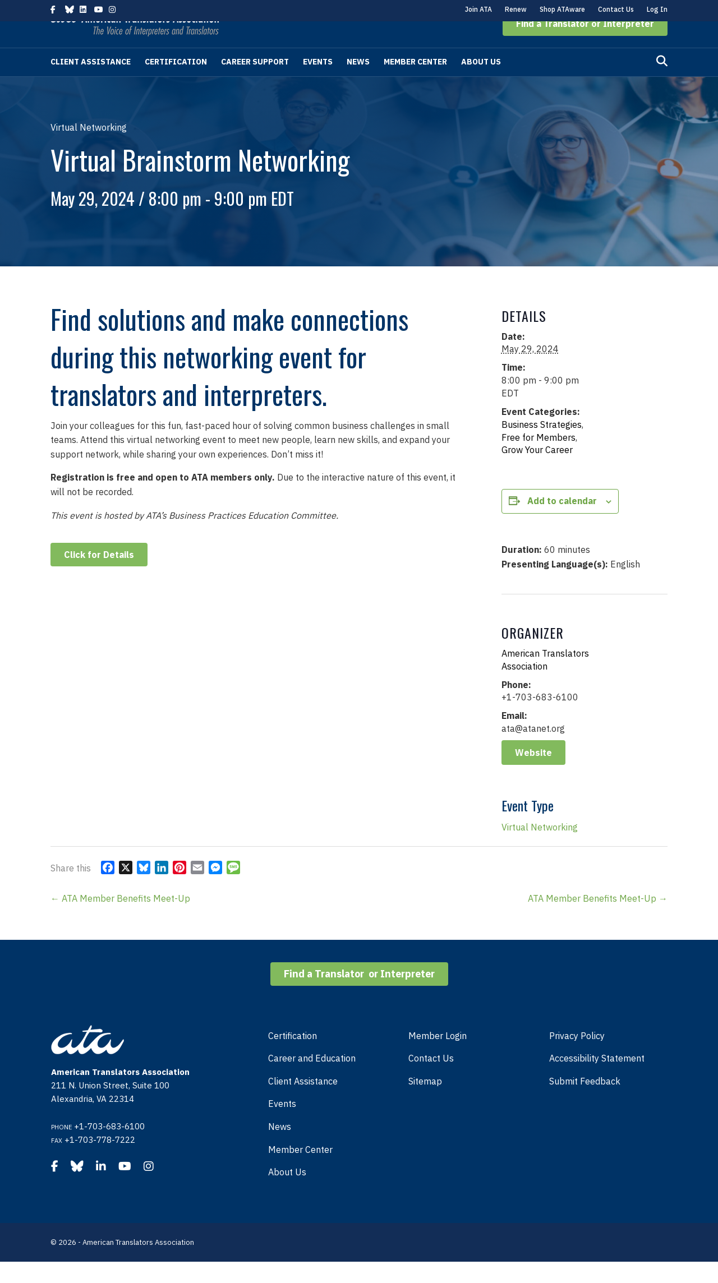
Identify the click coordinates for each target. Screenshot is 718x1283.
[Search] (662, 82)
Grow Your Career (537, 471)
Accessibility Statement (597, 1079)
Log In (657, 9)
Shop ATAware (562, 9)
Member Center (415, 83)
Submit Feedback (584, 1102)
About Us (481, 83)
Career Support (255, 83)
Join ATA (478, 9)
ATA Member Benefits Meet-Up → (598, 919)
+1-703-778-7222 (100, 1161)
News (358, 83)
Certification (176, 83)
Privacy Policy (577, 1057)
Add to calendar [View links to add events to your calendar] (562, 522)
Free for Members (538, 458)
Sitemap (425, 1102)
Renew (516, 9)
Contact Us (616, 9)
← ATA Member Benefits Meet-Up (120, 919)
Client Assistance (90, 83)
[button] (585, 45)
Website (533, 773)
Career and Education (312, 1079)
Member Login (437, 1057)
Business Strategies (541, 445)
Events (318, 83)
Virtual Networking (539, 848)
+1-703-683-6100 (109, 1147)
